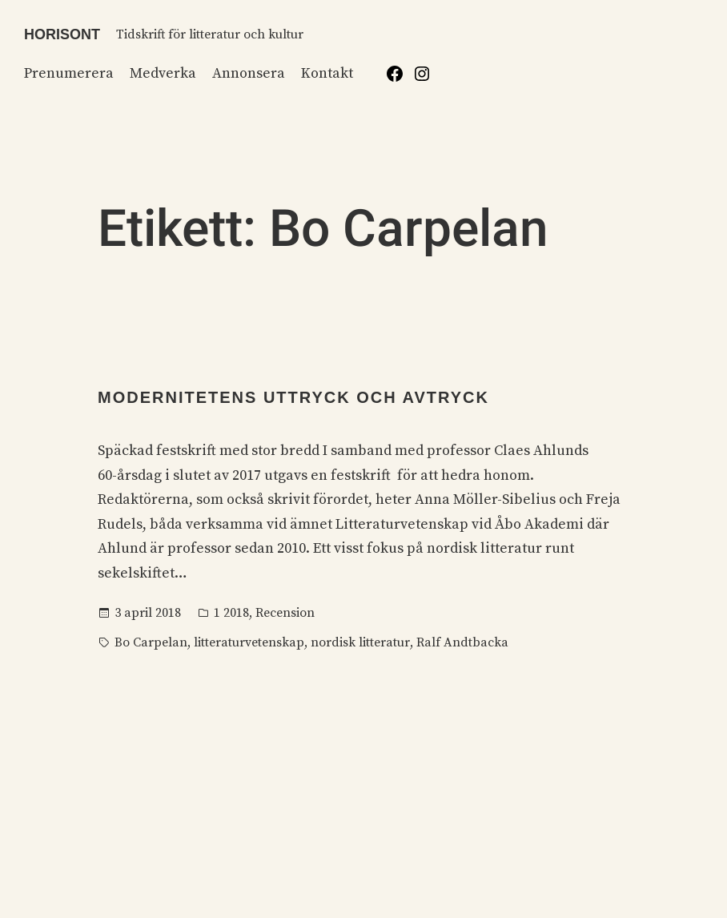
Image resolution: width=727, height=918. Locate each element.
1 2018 (231, 613)
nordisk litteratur (360, 642)
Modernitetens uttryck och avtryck (293, 397)
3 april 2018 (147, 613)
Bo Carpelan (150, 642)
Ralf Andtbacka (462, 642)
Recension (285, 613)
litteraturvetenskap (249, 642)
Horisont (62, 34)
